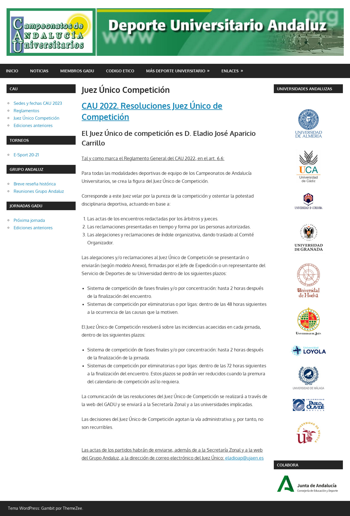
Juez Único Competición (36, 118)
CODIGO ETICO (120, 70)
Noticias (39, 70)
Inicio (12, 70)
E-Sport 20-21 (26, 154)
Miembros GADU (77, 70)
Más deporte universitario (175, 70)
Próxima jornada (29, 220)
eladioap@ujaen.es (244, 458)
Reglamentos (26, 110)
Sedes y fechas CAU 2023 (38, 103)
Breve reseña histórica (35, 184)
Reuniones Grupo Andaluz (39, 191)
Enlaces (230, 70)
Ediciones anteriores (33, 125)
